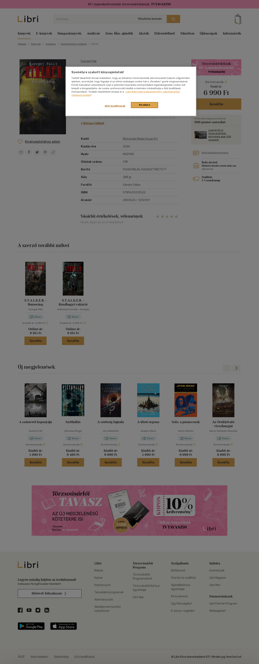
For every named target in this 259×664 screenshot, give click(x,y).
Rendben (144, 104)
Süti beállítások (115, 105)
